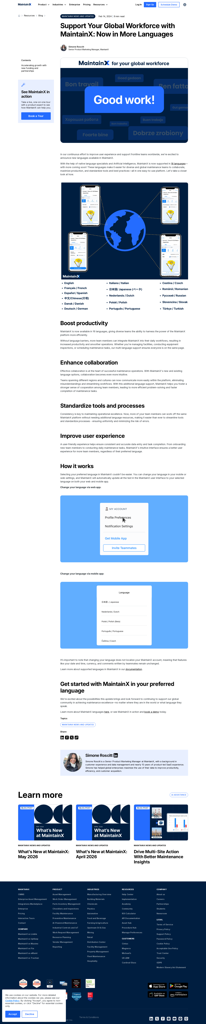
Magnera (126, 948)
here (106, 711)
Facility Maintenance (63, 913)
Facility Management (97, 947)
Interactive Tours (26, 918)
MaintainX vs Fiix (26, 948)
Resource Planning (62, 937)
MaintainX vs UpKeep (28, 939)
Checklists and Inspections (66, 909)
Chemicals (92, 904)
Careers (160, 899)
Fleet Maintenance (96, 956)
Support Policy (164, 934)
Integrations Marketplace (30, 904)
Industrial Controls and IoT (65, 928)
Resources (29, 15)
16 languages (178, 163)
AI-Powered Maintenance (65, 923)
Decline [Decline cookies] (29, 1014)
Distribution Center (96, 942)
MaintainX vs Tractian (28, 958)
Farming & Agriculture (97, 923)
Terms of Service (165, 924)
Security (161, 958)
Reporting (57, 947)
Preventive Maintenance (64, 918)
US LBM (125, 958)
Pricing (86, 4)
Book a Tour (36, 116)
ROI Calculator (129, 913)
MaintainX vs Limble (27, 934)
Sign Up (150, 4)
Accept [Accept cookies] (13, 1014)
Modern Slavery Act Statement (171, 967)
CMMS (21, 894)
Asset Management (62, 894)
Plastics (91, 909)
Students (161, 909)
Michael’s (126, 953)
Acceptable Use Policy (167, 948)
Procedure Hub (129, 928)
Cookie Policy (163, 943)
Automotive (92, 913)
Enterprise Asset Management (32, 899)
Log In (138, 4)
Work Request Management (66, 932)
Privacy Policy (163, 929)
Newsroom (162, 913)
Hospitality (92, 961)
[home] (24, 5)
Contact (22, 923)
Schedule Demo (169, 4)
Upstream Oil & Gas (96, 928)
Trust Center (163, 953)
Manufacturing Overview (99, 894)
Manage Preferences (132, 932)
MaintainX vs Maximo (28, 943)
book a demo (151, 711)
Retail (90, 937)
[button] (44, 4)
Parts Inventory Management (66, 904)
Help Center (127, 894)
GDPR (159, 962)
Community (127, 909)
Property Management (98, 951)
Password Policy (164, 939)
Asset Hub (126, 923)
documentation (134, 669)
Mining (90, 932)
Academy (126, 904)
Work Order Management (65, 899)
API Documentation (131, 918)
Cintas (125, 943)
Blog (40, 15)
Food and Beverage (96, 918)
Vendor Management (63, 942)
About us (161, 894)
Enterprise (74, 4)
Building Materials (96, 899)
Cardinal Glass (129, 962)
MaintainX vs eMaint (28, 953)
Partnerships (163, 904)
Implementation (129, 899)
